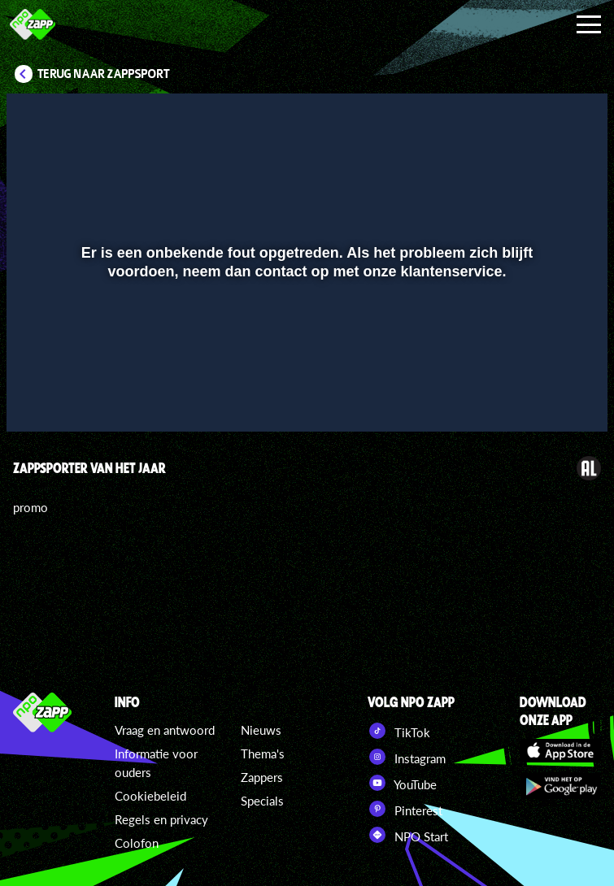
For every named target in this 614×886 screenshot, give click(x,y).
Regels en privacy (161, 819)
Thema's (263, 753)
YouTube (402, 783)
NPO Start (408, 835)
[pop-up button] (540, 396)
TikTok (399, 731)
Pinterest (405, 809)
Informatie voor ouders (156, 763)
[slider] (305, 362)
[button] (39, 396)
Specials (262, 800)
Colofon (137, 843)
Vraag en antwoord (165, 730)
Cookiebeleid (150, 795)
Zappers (262, 777)
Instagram (407, 757)
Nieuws (261, 730)
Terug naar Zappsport (103, 74)
